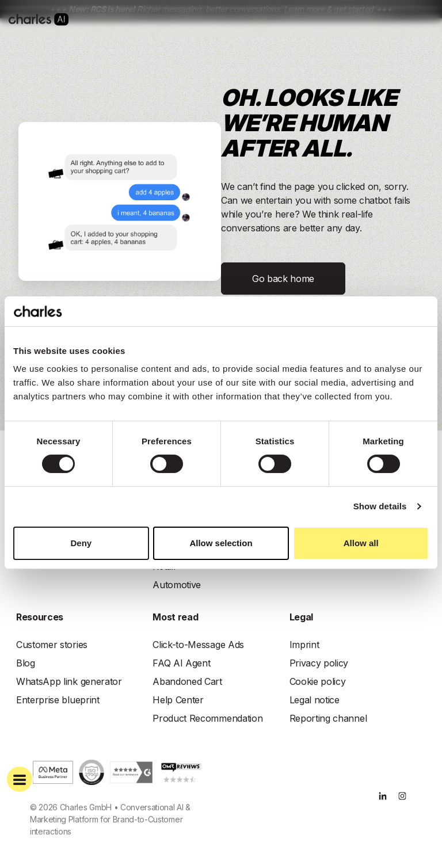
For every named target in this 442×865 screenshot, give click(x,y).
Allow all (361, 543)
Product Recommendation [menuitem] (207, 718)
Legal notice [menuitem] (314, 700)
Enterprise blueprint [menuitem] (58, 700)
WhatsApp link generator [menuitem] (69, 681)
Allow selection (220, 543)
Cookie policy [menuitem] (317, 681)
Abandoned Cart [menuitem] (187, 681)
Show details (380, 506)
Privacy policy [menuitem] (319, 663)
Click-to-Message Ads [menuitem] (198, 644)
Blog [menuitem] (25, 663)
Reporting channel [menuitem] (328, 718)
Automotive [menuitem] (177, 584)
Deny (81, 543)
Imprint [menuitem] (304, 644)
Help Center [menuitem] (178, 700)
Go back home (283, 278)
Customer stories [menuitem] (51, 644)
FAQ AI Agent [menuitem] (181, 663)
